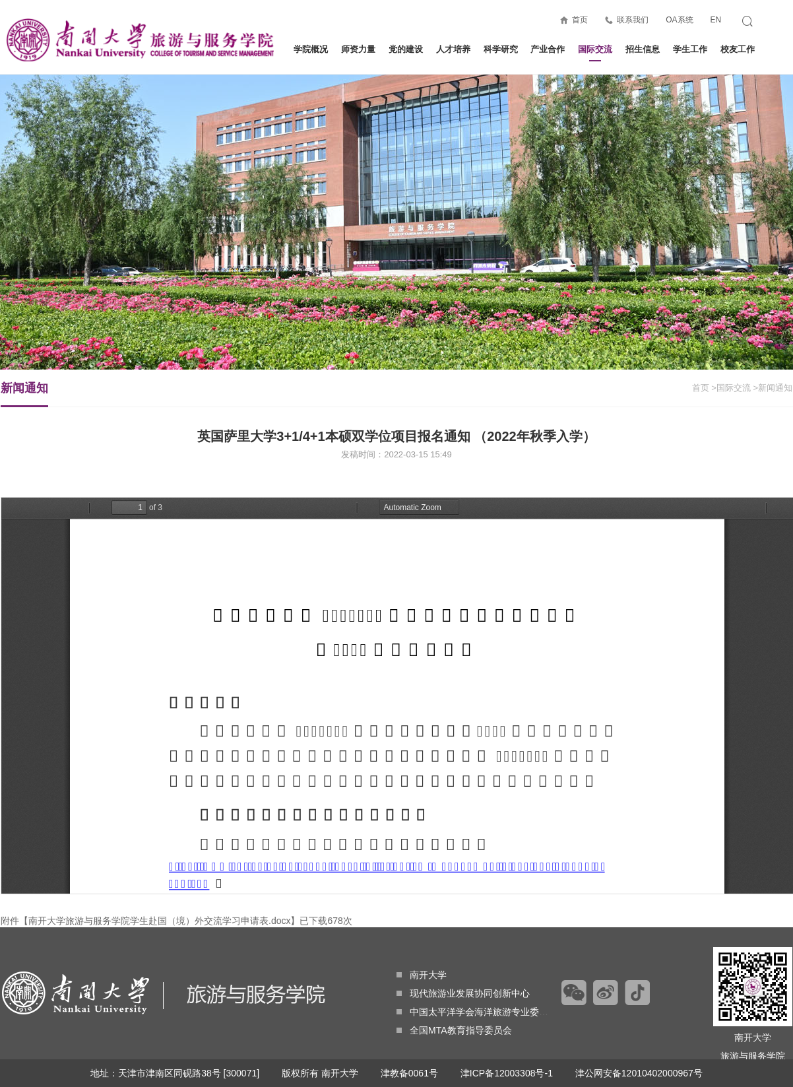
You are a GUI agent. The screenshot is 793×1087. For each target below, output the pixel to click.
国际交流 (595, 52)
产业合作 (547, 49)
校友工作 (737, 49)
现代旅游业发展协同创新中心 (463, 993)
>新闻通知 (772, 388)
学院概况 (311, 49)
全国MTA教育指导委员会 (454, 1030)
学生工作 (690, 49)
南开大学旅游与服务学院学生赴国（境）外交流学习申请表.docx (159, 920)
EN (715, 19)
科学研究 (501, 49)
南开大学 (421, 975)
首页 (580, 19)
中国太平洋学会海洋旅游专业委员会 (476, 1011)
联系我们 (633, 19)
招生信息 (642, 49)
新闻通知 (24, 394)
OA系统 (679, 19)
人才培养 (453, 49)
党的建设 (406, 49)
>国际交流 (731, 388)
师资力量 (358, 49)
